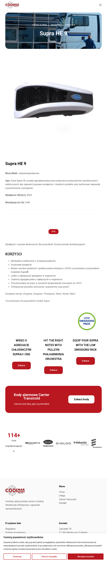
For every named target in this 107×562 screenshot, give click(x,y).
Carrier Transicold (67, 499)
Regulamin (10, 529)
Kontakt (62, 503)
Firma (62, 492)
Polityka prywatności (15, 532)
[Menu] (100, 5)
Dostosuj (17, 556)
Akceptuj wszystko (85, 556)
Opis (53, 232)
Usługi (62, 495)
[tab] (53, 231)
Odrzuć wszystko (49, 556)
